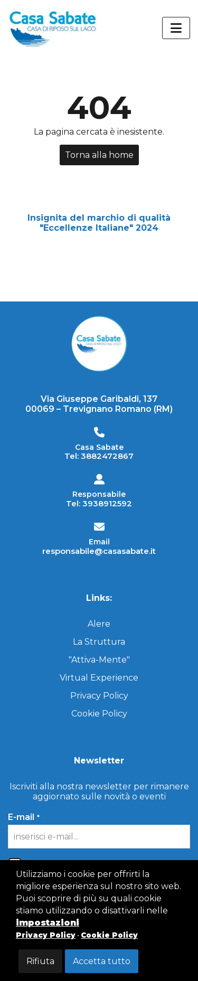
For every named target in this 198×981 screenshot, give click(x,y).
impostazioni (47, 923)
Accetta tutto (101, 961)
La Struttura (99, 642)
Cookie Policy (99, 714)
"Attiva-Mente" (99, 660)
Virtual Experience (99, 678)
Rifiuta (40, 961)
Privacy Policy (99, 696)
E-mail (24, 817)
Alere (99, 624)
